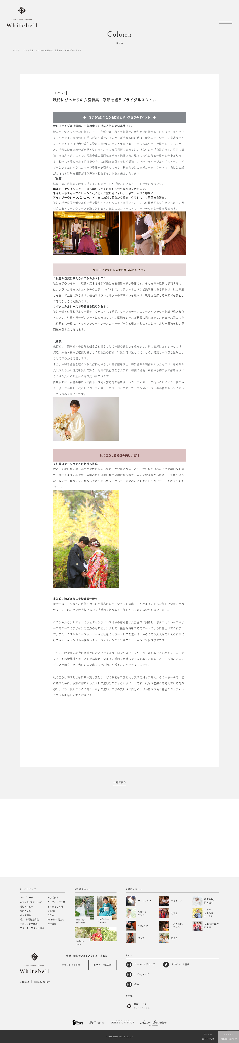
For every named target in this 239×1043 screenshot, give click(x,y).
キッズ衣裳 (52, 897)
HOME (16, 50)
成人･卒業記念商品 (29, 919)
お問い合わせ (228, 1038)
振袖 (136, 984)
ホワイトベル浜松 (102, 965)
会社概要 (51, 923)
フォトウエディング (144, 964)
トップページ (26, 897)
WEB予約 (208, 1038)
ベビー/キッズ (141, 974)
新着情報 (51, 911)
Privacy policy (42, 981)
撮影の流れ (25, 911)
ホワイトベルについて (31, 902)
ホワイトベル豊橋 (71, 965)
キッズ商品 (25, 915)
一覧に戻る (119, 782)
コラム (24, 50)
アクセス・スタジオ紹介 (32, 928)
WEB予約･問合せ (55, 919)
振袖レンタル (142, 1006)
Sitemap (24, 981)
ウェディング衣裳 (56, 902)
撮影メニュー (26, 906)
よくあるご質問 (55, 906)
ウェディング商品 (29, 923)
